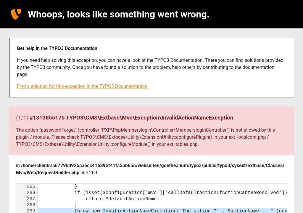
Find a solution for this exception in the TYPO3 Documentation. (83, 86)
